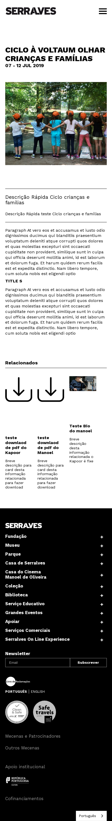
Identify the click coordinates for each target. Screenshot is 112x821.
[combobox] (91, 816)
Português (87, 816)
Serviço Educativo (24, 603)
